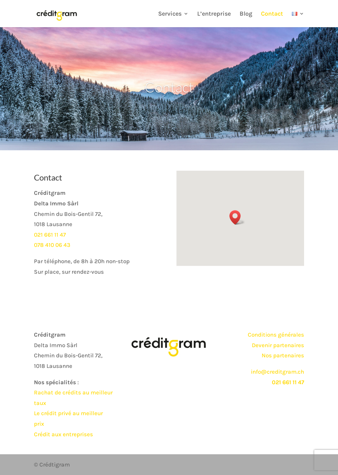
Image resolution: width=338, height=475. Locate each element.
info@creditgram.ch (277, 371)
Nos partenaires (283, 355)
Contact (272, 14)
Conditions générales (276, 334)
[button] (237, 217)
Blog (246, 14)
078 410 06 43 (52, 244)
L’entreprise (214, 14)
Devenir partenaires (278, 345)
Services (170, 14)
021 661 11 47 (50, 234)
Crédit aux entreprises (63, 434)
